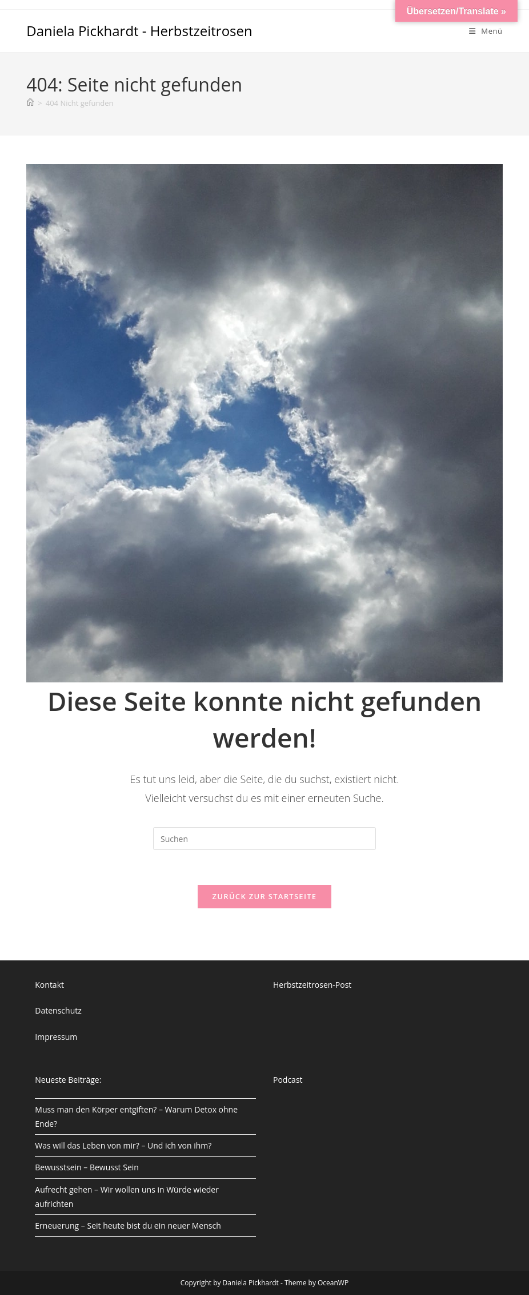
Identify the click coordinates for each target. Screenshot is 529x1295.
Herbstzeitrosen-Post (312, 984)
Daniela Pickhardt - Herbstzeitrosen (139, 30)
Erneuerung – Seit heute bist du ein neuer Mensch (128, 1225)
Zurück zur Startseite (265, 896)
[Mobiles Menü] (486, 31)
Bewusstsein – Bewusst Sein (87, 1167)
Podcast (288, 1079)
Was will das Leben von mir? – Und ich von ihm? (123, 1145)
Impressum (56, 1036)
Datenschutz (58, 1010)
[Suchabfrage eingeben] (264, 838)
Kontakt (49, 984)
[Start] (30, 103)
